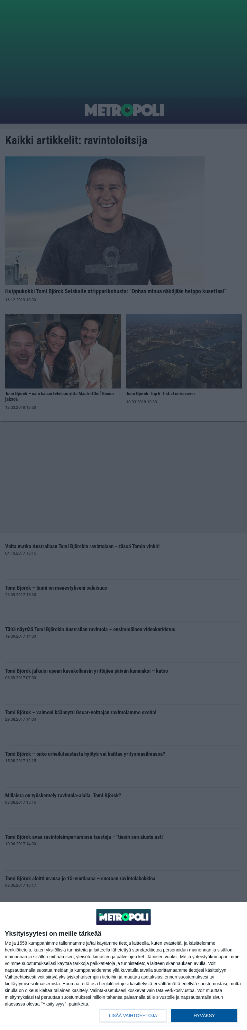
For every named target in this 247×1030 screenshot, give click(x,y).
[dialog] (123, 966)
